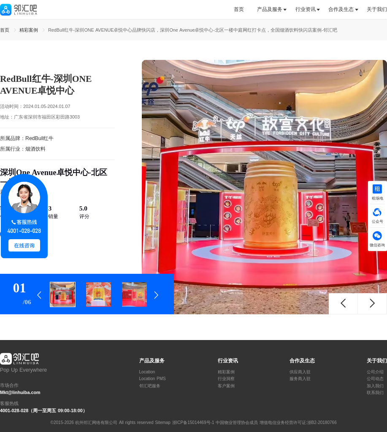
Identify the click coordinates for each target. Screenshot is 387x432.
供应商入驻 (300, 372)
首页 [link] (5, 29)
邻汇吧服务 (149, 386)
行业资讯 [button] (305, 9)
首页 (239, 9)
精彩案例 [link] (29, 29)
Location (147, 372)
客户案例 (226, 386)
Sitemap (162, 422)
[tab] (242, 9)
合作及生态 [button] (341, 9)
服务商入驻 (300, 379)
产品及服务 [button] (269, 9)
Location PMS (152, 379)
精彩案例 (226, 372)
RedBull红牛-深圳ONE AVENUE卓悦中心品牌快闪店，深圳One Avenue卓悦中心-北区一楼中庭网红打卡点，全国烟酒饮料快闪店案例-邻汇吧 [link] (192, 29)
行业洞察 (226, 379)
